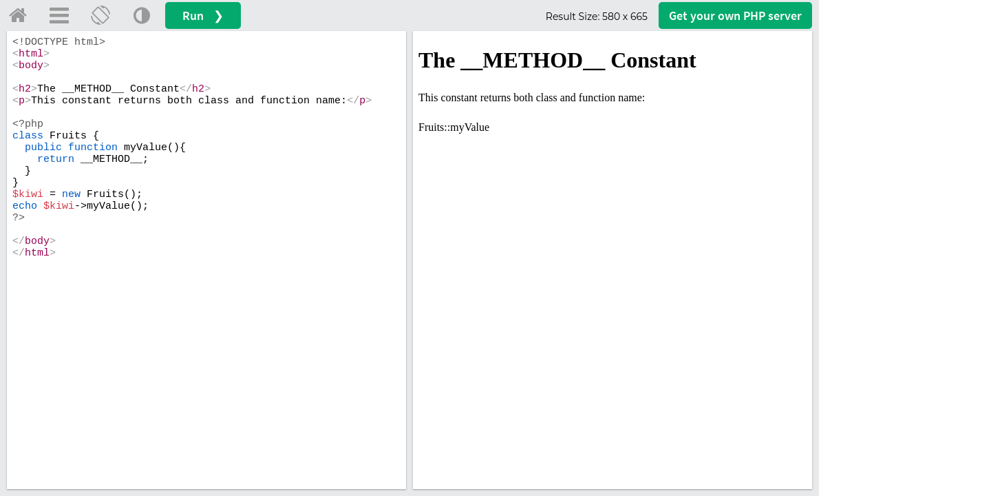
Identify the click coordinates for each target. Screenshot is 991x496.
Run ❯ (203, 15)
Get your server (735, 15)
